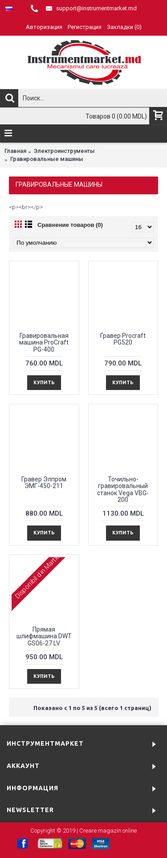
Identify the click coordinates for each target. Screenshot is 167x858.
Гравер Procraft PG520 (123, 339)
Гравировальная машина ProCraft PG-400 (44, 342)
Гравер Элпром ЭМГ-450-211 (43, 482)
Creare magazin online (108, 830)
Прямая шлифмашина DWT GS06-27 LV (44, 636)
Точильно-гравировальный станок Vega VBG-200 (123, 489)
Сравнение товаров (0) (70, 225)
